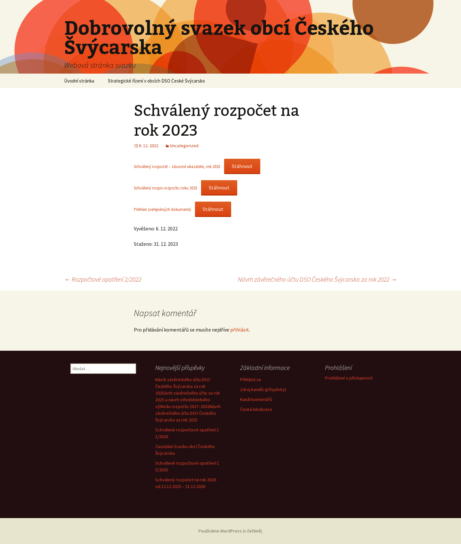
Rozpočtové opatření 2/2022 (102, 279)
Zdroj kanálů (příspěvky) (263, 389)
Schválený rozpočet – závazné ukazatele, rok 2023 (177, 166)
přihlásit (239, 329)
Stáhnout (242, 166)
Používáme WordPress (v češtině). (230, 531)
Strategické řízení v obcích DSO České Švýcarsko (156, 81)
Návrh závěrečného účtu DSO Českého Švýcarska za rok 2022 (317, 279)
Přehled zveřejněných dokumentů (162, 209)
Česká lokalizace (256, 409)
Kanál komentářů (256, 399)
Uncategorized (184, 145)
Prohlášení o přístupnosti (349, 378)
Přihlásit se (250, 379)
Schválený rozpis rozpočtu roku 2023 (165, 187)
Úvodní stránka (79, 81)
